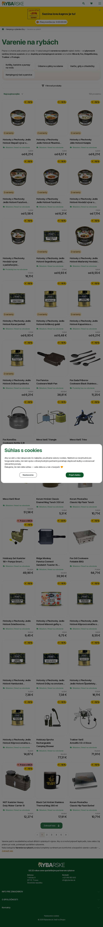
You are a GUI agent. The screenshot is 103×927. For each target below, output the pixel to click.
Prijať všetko (74, 475)
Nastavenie (28, 475)
